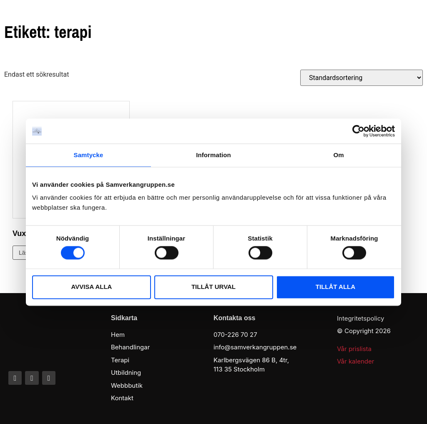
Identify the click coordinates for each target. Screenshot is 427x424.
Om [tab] (338, 154)
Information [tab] (213, 154)
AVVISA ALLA (91, 287)
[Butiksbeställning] (361, 78)
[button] (410, 20)
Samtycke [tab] (88, 154)
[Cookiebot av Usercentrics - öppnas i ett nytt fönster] (358, 131)
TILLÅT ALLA (335, 287)
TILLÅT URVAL (213, 287)
